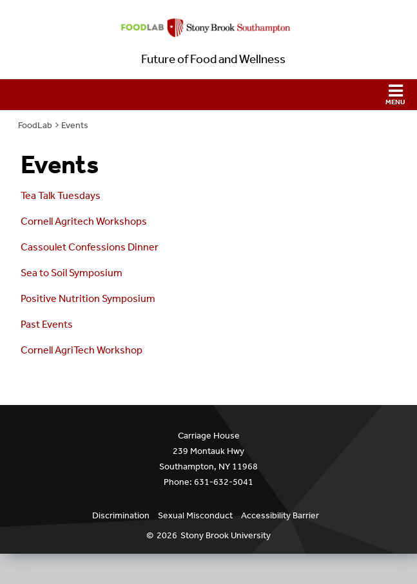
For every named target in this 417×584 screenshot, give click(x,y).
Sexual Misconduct (195, 515)
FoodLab (35, 125)
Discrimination (121, 515)
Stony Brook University (225, 535)
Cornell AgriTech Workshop (81, 350)
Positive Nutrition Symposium (88, 298)
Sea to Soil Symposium (71, 273)
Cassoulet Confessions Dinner (90, 247)
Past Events (47, 324)
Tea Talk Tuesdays (61, 195)
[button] (208, 94)
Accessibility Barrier (280, 515)
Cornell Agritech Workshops (84, 221)
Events (74, 125)
